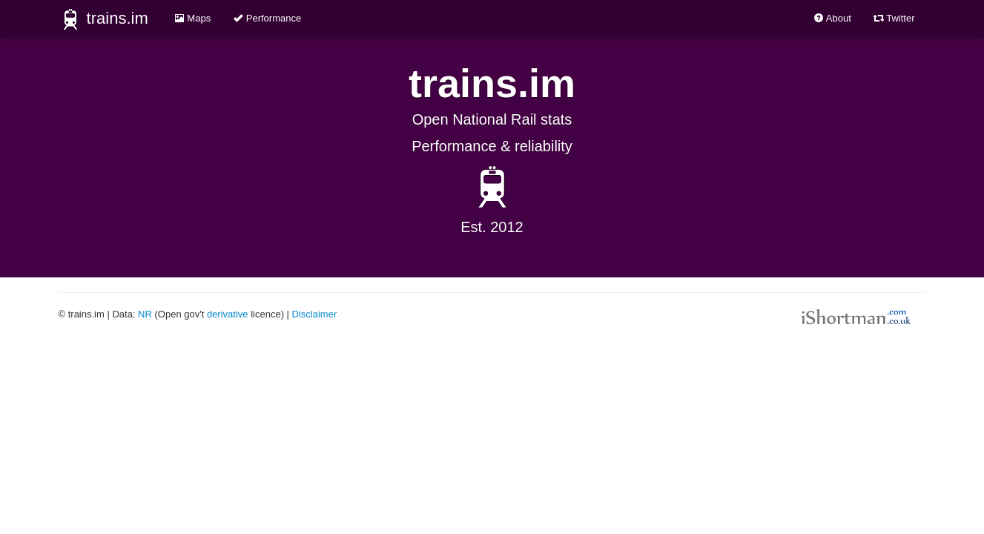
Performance (267, 18)
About (832, 18)
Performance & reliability (492, 146)
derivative (227, 314)
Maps (192, 18)
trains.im (103, 19)
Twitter (894, 18)
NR (145, 314)
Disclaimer (314, 314)
